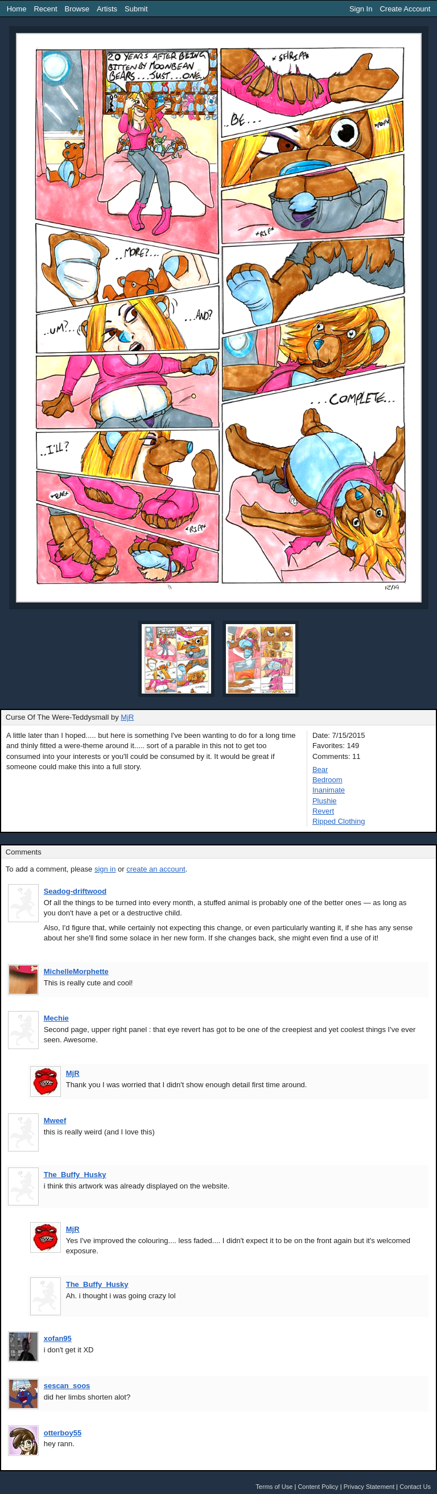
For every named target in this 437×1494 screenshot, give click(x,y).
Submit (136, 9)
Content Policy (318, 1486)
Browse (77, 9)
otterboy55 (62, 1433)
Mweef (55, 1120)
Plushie (324, 800)
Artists (107, 9)
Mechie (56, 1018)
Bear (320, 769)
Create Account (405, 9)
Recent (45, 9)
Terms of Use (273, 1486)
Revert (323, 811)
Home (17, 9)
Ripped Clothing (338, 821)
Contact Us (415, 1486)
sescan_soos (67, 1385)
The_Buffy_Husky (75, 1174)
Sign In (360, 9)
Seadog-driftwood (75, 891)
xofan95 (58, 1338)
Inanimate (328, 790)
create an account (155, 869)
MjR (127, 717)
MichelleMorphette (76, 971)
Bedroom (327, 779)
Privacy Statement (369, 1486)
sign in (105, 869)
